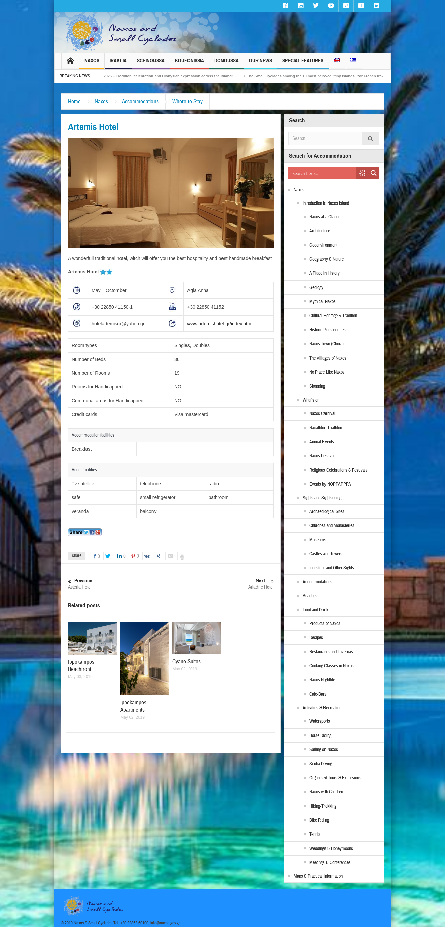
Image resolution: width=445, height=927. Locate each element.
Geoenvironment (323, 245)
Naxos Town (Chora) (326, 344)
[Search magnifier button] (373, 173)
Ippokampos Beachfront (81, 665)
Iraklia (118, 63)
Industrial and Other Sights (331, 568)
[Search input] (322, 173)
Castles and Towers (325, 554)
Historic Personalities (327, 330)
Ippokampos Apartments (133, 706)
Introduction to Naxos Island (326, 203)
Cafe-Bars (318, 694)
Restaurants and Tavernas (331, 652)
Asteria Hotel (119, 583)
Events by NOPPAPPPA (330, 484)
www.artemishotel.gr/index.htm (219, 323)
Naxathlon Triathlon (325, 428)
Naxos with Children (326, 792)
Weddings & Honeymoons (331, 849)
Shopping (317, 386)
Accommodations (140, 101)
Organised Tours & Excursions (335, 778)
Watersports (319, 721)
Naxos (91, 63)
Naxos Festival (322, 456)
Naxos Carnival (322, 414)
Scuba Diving (320, 764)
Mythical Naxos (322, 302)
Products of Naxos (324, 624)
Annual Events (321, 442)
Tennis (314, 834)
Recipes (316, 638)
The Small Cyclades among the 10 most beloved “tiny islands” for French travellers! (333, 76)
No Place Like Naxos (327, 372)
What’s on (311, 400)
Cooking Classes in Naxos (331, 666)
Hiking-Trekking (322, 806)
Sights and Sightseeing (322, 498)
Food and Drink (315, 610)
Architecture (319, 231)
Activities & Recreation (322, 708)
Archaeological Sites (326, 512)
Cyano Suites (186, 661)
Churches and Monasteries (331, 526)
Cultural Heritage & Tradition (333, 316)
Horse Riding (320, 736)
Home (74, 101)
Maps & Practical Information (318, 876)
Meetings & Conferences (330, 863)
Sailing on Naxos (323, 750)
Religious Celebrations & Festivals (338, 470)
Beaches (310, 596)
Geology (316, 288)
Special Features (303, 63)
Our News (260, 63)
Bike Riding (319, 820)
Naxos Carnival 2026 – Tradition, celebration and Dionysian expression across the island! (166, 76)
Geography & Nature (326, 259)
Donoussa (226, 63)
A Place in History (324, 273)
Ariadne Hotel (222, 583)
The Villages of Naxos (327, 358)
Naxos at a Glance (324, 217)
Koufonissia (189, 63)
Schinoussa (151, 63)
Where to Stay (187, 101)
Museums (317, 540)
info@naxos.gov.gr (165, 923)
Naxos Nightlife (322, 680)
